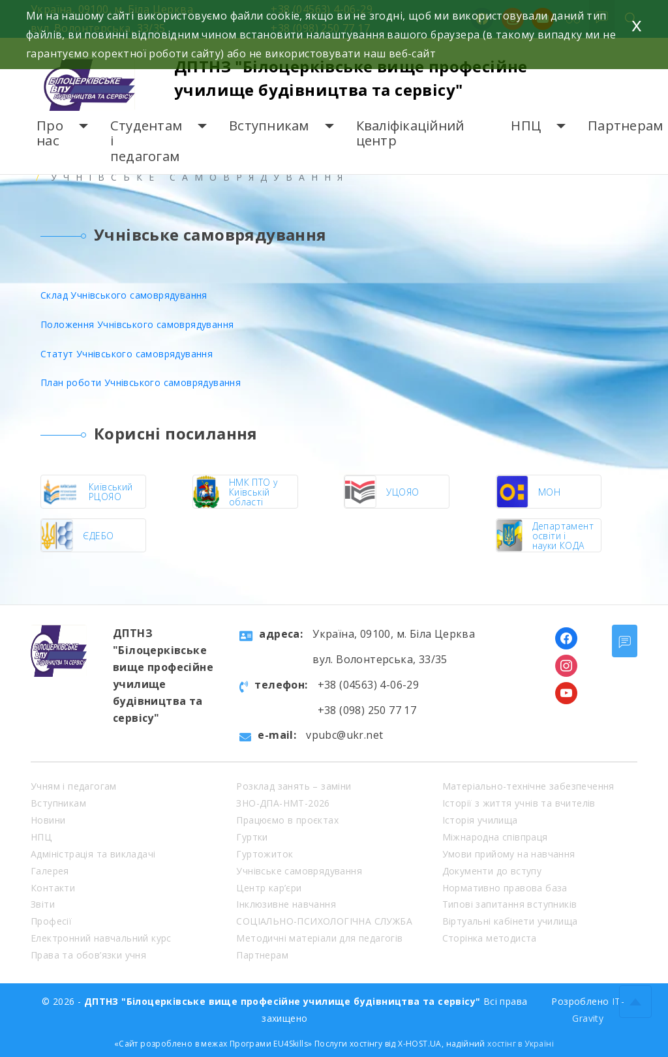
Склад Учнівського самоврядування (123, 295)
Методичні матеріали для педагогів (319, 938)
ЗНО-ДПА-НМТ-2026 (282, 803)
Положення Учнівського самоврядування (137, 324)
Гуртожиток (264, 854)
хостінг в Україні (520, 1043)
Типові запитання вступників (509, 904)
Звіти (43, 904)
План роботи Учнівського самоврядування (140, 382)
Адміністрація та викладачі (93, 854)
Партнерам (625, 125)
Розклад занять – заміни (293, 786)
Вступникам (269, 125)
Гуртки (251, 837)
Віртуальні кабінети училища (510, 921)
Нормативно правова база (505, 888)
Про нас (50, 133)
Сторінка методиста (489, 938)
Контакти (53, 888)
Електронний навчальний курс (101, 938)
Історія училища (480, 820)
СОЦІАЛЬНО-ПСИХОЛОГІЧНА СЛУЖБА (324, 921)
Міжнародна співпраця (495, 837)
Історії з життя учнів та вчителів (519, 803)
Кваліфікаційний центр (410, 133)
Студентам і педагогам (146, 141)
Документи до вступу (492, 871)
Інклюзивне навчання (286, 904)
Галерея (50, 871)
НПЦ (526, 125)
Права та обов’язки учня (88, 955)
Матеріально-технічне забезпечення (528, 786)
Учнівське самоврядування (299, 871)
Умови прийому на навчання (508, 854)
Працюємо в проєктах (287, 820)
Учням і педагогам (74, 786)
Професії (51, 921)
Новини (48, 820)
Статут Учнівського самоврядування (126, 354)
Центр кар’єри (268, 888)
